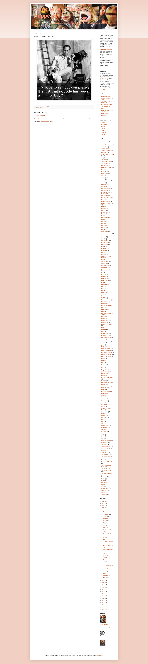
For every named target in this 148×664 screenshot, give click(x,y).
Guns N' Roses (105, 242)
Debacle (103, 199)
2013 (103, 598)
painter (103, 345)
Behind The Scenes (106, 167)
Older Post (91, 119)
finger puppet (104, 231)
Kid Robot (103, 276)
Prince (103, 368)
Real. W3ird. (104, 375)
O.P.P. (102, 339)
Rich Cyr (103, 389)
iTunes (103, 126)
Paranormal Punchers (106, 352)
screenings (104, 404)
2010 (103, 604)
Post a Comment (40, 115)
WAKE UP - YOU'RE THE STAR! (108, 542)
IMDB (102, 108)
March (105, 573)
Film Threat (104, 227)
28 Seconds (104, 141)
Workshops (104, 494)
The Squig (104, 477)
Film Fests (104, 225)
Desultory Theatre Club (107, 203)
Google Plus (104, 124)
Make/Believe (104, 301)
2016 (103, 591)
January (105, 577)
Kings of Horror (105, 280)
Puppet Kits (104, 370)
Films (102, 229)
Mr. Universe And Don (106, 324)
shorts (102, 423)
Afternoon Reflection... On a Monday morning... (108, 567)
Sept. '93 (103, 413)
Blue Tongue (104, 173)
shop (102, 419)
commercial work (105, 188)
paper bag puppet (105, 348)
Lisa (102, 290)
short (102, 421)
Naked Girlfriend (105, 333)
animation (103, 152)
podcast (103, 364)
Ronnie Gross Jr (105, 397)
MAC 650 (103, 298)
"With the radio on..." (108, 545)
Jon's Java (104, 263)
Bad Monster (104, 165)
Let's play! (105, 537)
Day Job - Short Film (106, 197)
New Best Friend (105, 335)
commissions (104, 190)
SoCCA (103, 429)
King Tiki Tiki (104, 278)
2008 (103, 609)
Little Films (104, 292)
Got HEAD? (104, 134)
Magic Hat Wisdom (106, 299)
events (103, 221)
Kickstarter (104, 274)
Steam (103, 437)
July (104, 523)
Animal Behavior (105, 150)
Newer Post (37, 119)
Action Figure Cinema (106, 145)
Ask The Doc (104, 163)
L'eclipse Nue (104, 284)
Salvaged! (103, 399)
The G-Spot (104, 460)
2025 (103, 503)
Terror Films (104, 132)
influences (40, 107)
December (106, 512)
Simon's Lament (105, 425)
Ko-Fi (102, 282)
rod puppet (104, 395)
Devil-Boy (103, 206)
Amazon (103, 122)
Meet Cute (104, 309)
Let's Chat (103, 288)
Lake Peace (104, 286)
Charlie (103, 179)
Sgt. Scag (103, 417)
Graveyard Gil (104, 240)
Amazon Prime (105, 148)
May (104, 527)
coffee (102, 183)
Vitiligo (103, 484)
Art (102, 157)
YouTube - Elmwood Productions (106, 102)
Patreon (103, 358)
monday (103, 318)
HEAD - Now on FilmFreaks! (107, 534)
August (105, 520)
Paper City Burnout (106, 350)
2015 (103, 593)
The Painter (104, 468)
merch (102, 311)
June (104, 525)
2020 (103, 582)
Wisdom (103, 492)
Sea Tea (103, 406)
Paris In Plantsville (106, 354)
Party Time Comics (106, 356)
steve (102, 438)
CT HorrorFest (105, 195)
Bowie (102, 175)
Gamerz (103, 237)
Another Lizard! (106, 557)
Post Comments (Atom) (47, 121)
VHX (102, 480)
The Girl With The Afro (107, 462)
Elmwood (103, 89)
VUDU (103, 486)
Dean (104, 539)
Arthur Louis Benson (106, 161)
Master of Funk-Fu (106, 305)
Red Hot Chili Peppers (107, 377)
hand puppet (104, 244)
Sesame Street (105, 415)
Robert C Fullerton (106, 391)
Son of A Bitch (104, 433)
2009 (103, 607)
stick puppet (104, 442)
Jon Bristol (105, 624)
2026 (103, 501)
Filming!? (105, 553)
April (104, 571)
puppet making (105, 371)
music (102, 331)
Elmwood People (105, 217)
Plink (102, 362)
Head (102, 246)
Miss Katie (104, 316)
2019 (103, 585)
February (105, 575)
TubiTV (103, 128)
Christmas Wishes (106, 181)
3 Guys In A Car (105, 143)
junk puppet (104, 269)
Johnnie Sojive (105, 261)
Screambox (104, 401)
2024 (103, 505)
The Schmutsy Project (106, 473)
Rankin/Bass (104, 373)
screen (103, 403)
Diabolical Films (105, 208)
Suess (102, 450)
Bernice (103, 169)
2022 (103, 510)
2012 (103, 600)
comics (103, 186)
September (106, 518)
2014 (103, 596)
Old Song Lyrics (105, 341)
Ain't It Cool (104, 147)
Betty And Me (104, 171)
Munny (103, 327)
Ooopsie (103, 343)
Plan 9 (103, 360)
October (105, 516)
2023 (103, 507)
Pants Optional (105, 113)
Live (102, 294)
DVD (102, 215)
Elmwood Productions (106, 49)
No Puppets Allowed (106, 337)
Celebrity (103, 177)
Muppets (103, 329)
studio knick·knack (106, 448)
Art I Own (103, 159)
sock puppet (104, 431)
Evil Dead (103, 223)
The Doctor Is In (105, 458)
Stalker (103, 435)
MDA (102, 307)
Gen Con (103, 239)
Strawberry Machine (106, 446)
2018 (103, 587)
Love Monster (104, 296)
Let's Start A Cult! (107, 529)
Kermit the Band (105, 271)
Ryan (104, 547)
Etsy (102, 219)
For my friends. (106, 555)
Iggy (102, 252)
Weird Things (104, 490)
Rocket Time (104, 393)
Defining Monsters (106, 201)
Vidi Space (104, 482)
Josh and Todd (105, 265)
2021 (103, 580)
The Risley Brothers (106, 470)
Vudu (102, 130)
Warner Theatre (105, 488)
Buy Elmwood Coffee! (106, 104)
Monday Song (104, 320)
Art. (104, 563)
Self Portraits (104, 412)
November (106, 514)
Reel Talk (103, 381)
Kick (102, 273)
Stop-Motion (104, 444)
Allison (104, 531)
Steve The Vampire (106, 440)
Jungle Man (104, 267)
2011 (103, 602)
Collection (103, 184)
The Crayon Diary (105, 456)
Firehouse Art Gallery (106, 233)
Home (64, 119)
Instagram (103, 115)
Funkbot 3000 (104, 235)
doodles (103, 210)
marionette (104, 303)
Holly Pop (103, 248)
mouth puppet (104, 322)
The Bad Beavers (105, 454)
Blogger (101, 655)
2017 (103, 589)
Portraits (103, 366)
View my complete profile (106, 627)
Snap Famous (104, 427)
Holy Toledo (104, 250)
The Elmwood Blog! (106, 106)
